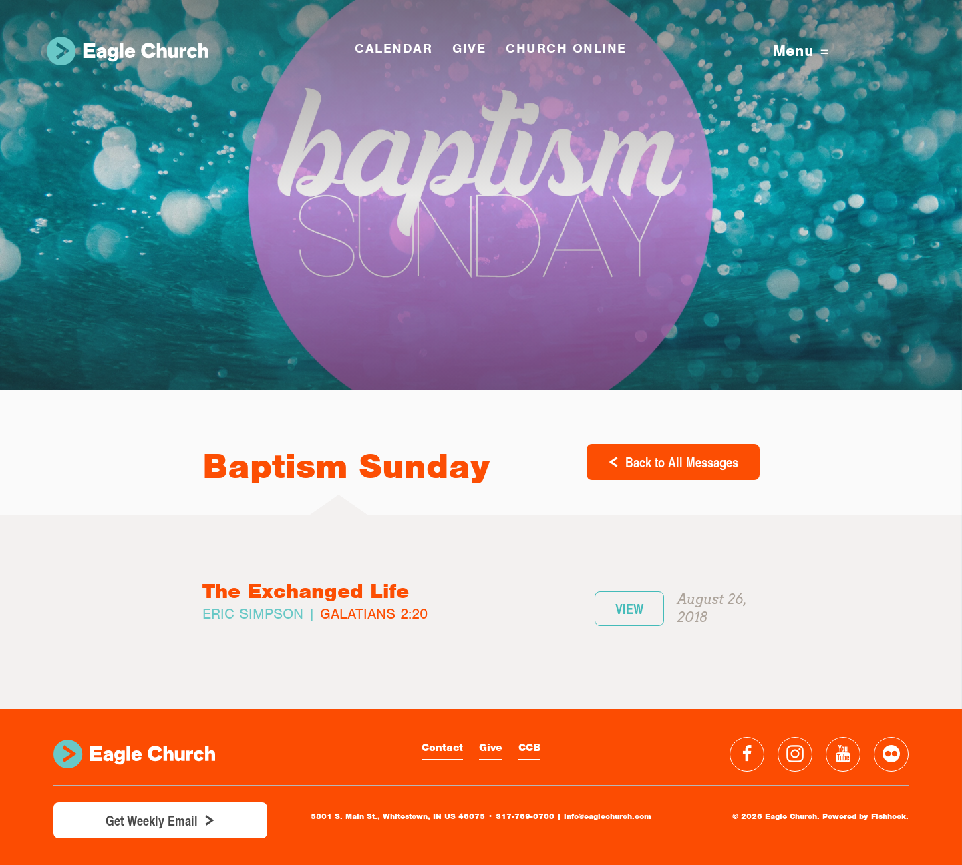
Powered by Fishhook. (865, 816)
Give (490, 747)
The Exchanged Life (305, 591)
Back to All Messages (681, 462)
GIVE (469, 48)
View (629, 608)
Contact (442, 747)
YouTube (843, 754)
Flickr (891, 754)
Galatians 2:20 (374, 614)
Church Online (566, 48)
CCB (529, 747)
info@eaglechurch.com (607, 816)
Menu (800, 51)
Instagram (795, 754)
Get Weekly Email (152, 820)
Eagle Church (127, 51)
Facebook (747, 754)
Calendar (393, 48)
